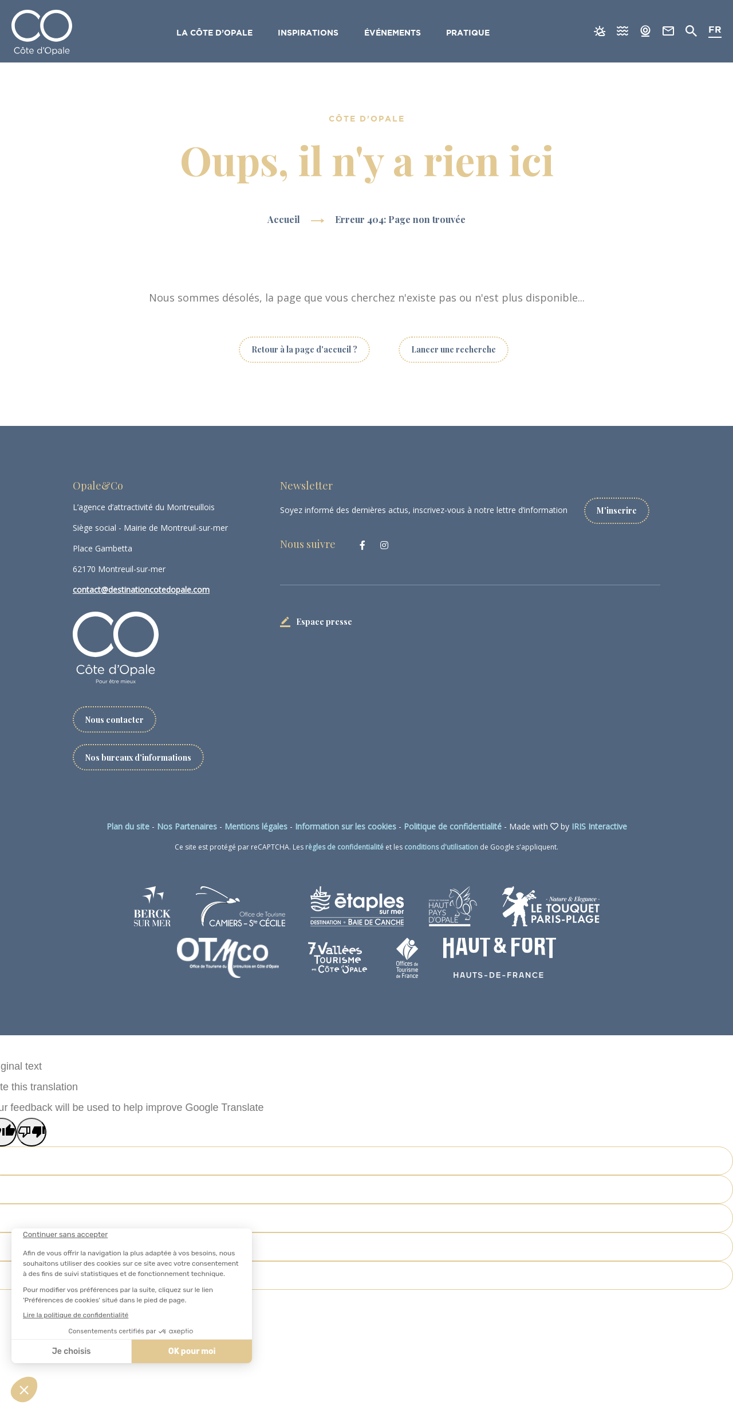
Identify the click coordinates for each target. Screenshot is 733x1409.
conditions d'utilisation (441, 847)
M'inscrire (617, 509)
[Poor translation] (31, 1132)
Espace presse (324, 621)
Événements (393, 33)
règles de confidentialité (344, 847)
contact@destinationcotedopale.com (141, 589)
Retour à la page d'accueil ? (304, 349)
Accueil (283, 219)
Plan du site (128, 826)
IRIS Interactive (599, 826)
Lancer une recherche (453, 349)
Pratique (469, 33)
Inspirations (308, 33)
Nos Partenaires (187, 826)
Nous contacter (114, 719)
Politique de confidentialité (453, 826)
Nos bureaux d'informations (138, 757)
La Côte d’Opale (214, 33)
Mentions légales (255, 826)
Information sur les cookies (345, 826)
